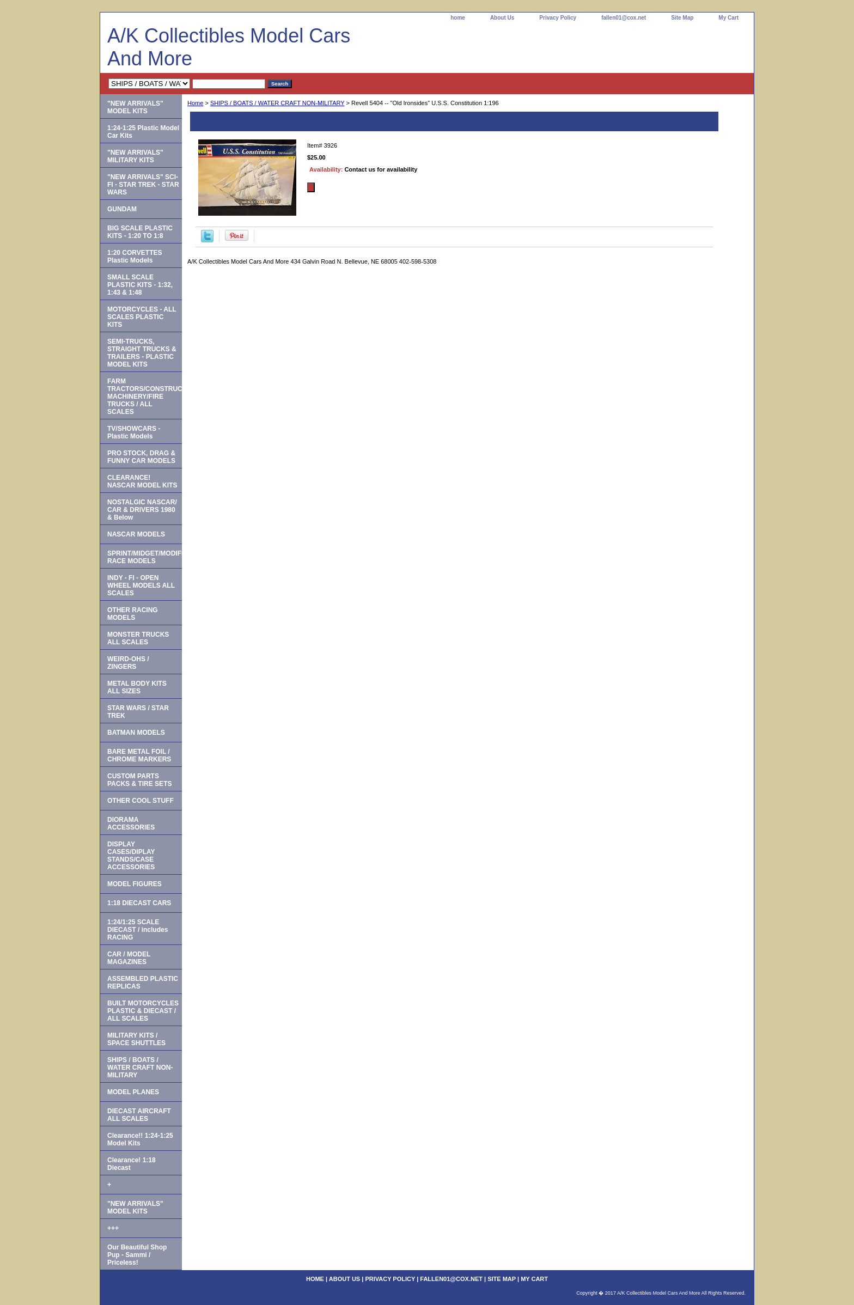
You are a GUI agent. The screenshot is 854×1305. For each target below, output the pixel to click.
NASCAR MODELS (136, 534)
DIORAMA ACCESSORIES (131, 823)
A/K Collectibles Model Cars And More (228, 47)
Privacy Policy (557, 18)
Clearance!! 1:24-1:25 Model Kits (140, 1139)
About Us (502, 18)
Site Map (682, 18)
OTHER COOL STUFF (140, 800)
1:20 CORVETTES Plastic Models (134, 256)
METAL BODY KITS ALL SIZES (137, 687)
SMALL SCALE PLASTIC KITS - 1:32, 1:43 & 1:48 (140, 284)
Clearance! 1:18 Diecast (131, 1164)
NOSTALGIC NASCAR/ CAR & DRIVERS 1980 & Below (142, 509)
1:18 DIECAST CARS (139, 903)
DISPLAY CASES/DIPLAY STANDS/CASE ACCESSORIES (131, 855)
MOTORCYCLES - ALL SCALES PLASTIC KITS (141, 317)
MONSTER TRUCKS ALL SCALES (138, 638)
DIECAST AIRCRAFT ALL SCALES (139, 1115)
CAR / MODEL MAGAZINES (128, 958)
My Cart (728, 18)
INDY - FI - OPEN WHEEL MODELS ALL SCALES (141, 585)
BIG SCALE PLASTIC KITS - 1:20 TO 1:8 (140, 232)
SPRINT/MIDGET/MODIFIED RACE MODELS (144, 557)
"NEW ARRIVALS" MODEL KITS (135, 107)
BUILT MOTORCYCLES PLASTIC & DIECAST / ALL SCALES (143, 1010)
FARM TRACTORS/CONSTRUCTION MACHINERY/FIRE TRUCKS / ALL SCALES (144, 396)
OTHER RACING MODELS (132, 613)
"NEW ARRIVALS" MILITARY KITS (135, 156)
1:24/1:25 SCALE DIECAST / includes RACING (137, 929)
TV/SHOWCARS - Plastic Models (133, 432)
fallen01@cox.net (623, 18)
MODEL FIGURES (134, 884)
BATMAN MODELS (136, 732)
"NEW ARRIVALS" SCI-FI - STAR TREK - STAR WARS (143, 184)
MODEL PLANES (133, 1092)
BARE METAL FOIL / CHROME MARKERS (139, 755)
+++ (113, 1228)
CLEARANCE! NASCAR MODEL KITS (142, 481)
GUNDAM (122, 209)
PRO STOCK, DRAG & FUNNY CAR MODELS (141, 457)
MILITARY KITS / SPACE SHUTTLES (136, 1039)
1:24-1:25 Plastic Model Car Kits (143, 131)
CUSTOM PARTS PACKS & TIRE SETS (139, 780)
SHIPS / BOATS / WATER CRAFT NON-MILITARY (277, 103)
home (457, 18)
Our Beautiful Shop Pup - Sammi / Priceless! (137, 1254)
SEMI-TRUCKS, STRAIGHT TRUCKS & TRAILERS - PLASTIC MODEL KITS (141, 353)
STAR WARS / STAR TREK (138, 711)
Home (195, 103)
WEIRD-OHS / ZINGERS (128, 662)
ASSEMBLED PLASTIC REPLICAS (142, 982)
